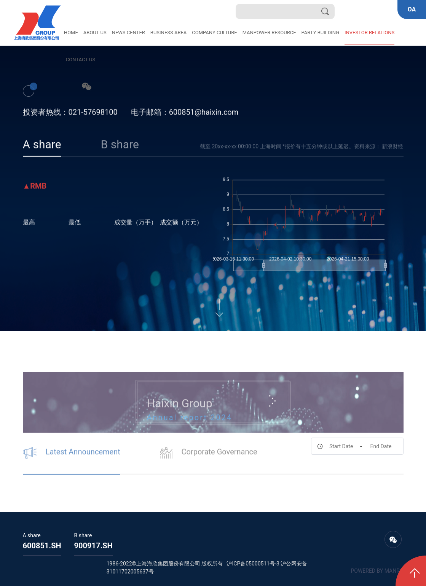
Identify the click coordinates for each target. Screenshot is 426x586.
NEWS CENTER (128, 32)
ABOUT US (95, 32)
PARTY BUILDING (320, 32)
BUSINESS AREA (168, 32)
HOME (71, 32)
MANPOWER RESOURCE (269, 32)
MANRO (394, 571)
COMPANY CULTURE (214, 32)
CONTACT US (80, 59)
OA (412, 9)
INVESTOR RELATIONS (369, 32)
